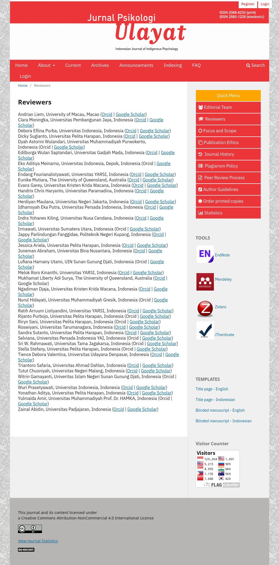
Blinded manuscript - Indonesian (224, 420)
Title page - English (212, 389)
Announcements (136, 65)
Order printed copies (220, 201)
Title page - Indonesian (215, 399)
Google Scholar (130, 114)
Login (25, 76)
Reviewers (211, 119)
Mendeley (223, 279)
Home (21, 65)
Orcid (107, 114)
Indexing (173, 65)
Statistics (210, 213)
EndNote (222, 255)
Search (255, 65)
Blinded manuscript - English (220, 410)
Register (247, 4)
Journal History (216, 154)
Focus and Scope (217, 130)
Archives (100, 65)
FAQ (196, 65)
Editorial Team (215, 107)
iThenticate (224, 334)
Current (73, 65)
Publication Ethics (218, 142)
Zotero (220, 306)
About (45, 65)
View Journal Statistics (38, 540)
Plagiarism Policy (218, 166)
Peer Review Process (221, 177)
